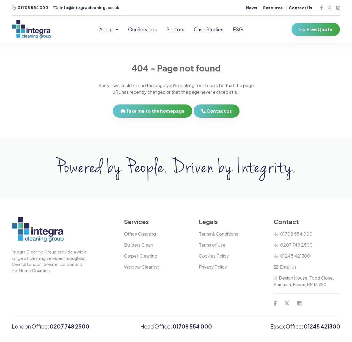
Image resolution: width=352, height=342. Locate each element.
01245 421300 (292, 256)
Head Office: (176, 326)
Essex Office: (305, 326)
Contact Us (300, 7)
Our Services (142, 29)
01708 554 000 (30, 7)
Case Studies (209, 29)
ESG (238, 29)
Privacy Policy (213, 267)
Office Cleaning (140, 234)
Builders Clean (138, 245)
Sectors (176, 29)
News (251, 7)
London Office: (50, 326)
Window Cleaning (142, 267)
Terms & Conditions (218, 234)
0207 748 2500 (293, 245)
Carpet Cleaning (140, 256)
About (109, 29)
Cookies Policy (214, 256)
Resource (273, 7)
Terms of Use (212, 245)
